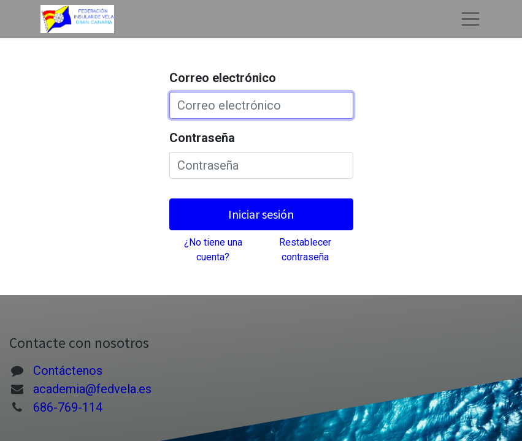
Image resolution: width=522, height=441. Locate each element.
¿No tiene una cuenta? (213, 249)
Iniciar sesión (261, 214)
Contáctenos (67, 370)
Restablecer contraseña (305, 249)
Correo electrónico (222, 77)
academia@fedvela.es (92, 389)
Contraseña (202, 137)
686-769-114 (67, 407)
